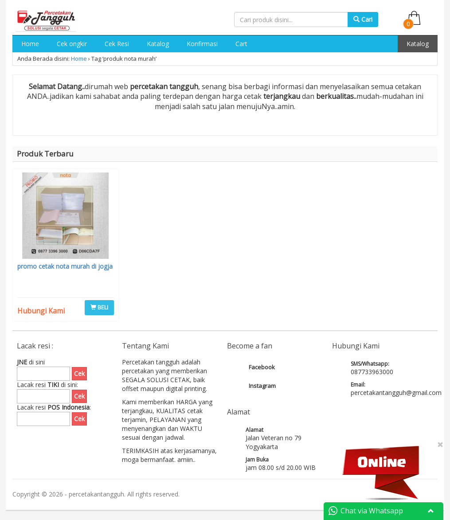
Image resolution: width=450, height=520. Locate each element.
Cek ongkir (72, 43)
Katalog (158, 43)
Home (30, 43)
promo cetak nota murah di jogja (65, 266)
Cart (241, 43)
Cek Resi (117, 43)
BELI (99, 307)
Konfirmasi (202, 43)
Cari (362, 19)
